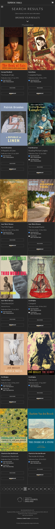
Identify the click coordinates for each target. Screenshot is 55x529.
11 (33, 489)
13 (41, 489)
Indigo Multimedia (34, 523)
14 (45, 489)
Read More (12, 87)
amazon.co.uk (12, 93)
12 (37, 489)
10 (29, 489)
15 (49, 489)
